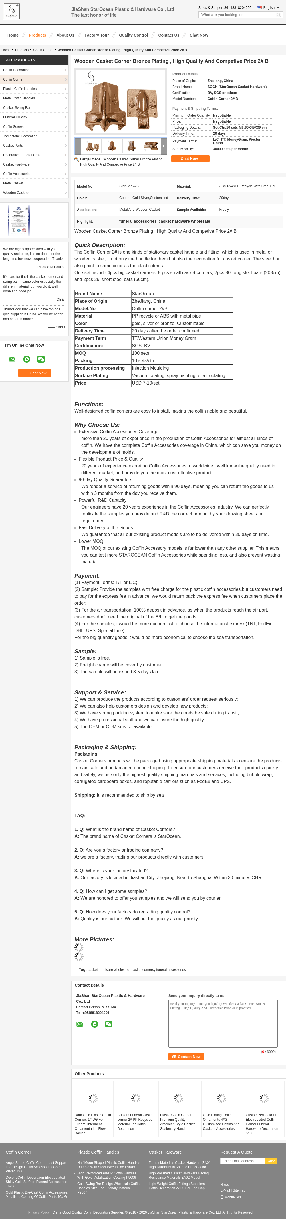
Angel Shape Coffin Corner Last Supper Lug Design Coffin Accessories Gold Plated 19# (36, 1167)
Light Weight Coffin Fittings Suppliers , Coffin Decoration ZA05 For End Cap (178, 1186)
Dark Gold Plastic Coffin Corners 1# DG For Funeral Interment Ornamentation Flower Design (93, 1124)
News (224, 1185)
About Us (65, 35)
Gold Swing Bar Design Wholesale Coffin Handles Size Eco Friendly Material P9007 (108, 1188)
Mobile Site (230, 1197)
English (271, 8)
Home (13, 35)
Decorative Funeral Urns (21, 155)
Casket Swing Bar (16, 108)
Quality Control (133, 35)
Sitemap (239, 1190)
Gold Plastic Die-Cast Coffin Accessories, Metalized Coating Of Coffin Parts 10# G (37, 1194)
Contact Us (168, 35)
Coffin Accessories (17, 174)
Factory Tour (97, 35)
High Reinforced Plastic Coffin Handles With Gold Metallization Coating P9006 (106, 1175)
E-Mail (225, 1190)
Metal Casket (13, 183)
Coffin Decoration (16, 70)
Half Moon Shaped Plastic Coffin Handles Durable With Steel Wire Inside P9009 (108, 1165)
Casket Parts (13, 146)
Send (271, 1161)
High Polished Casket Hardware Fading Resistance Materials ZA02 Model (179, 1175)
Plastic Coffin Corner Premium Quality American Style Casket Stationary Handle (177, 1122)
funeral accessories (171, 970)
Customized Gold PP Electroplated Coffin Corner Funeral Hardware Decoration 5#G (262, 1124)
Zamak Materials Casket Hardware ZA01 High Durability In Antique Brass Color (180, 1165)
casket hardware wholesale (108, 970)
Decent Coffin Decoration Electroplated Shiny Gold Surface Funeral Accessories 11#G (36, 1182)
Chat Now (199, 35)
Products (37, 35)
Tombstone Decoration (20, 136)
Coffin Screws (13, 127)
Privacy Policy (39, 1212)
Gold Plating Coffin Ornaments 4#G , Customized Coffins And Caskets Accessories (221, 1122)
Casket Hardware (16, 164)
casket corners (143, 970)
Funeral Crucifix (15, 117)
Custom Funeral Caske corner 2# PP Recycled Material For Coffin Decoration (134, 1122)
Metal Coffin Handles (19, 98)
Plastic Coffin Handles (20, 89)
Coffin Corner (43, 50)
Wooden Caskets (16, 193)
